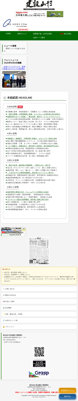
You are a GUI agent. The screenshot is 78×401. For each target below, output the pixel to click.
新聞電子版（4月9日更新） (43, 34)
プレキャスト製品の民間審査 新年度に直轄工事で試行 (28, 199)
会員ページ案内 (39, 37)
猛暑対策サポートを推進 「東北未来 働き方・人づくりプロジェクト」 (34, 117)
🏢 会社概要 (7, 308)
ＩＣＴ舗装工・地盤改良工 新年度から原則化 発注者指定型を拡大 (33, 146)
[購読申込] (67, 396)
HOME (8, 33)
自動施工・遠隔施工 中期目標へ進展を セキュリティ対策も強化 (32, 138)
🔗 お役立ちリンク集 (10, 320)
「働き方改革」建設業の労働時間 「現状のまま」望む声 (28, 165)
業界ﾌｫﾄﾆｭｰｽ (22, 34)
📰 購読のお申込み (9, 295)
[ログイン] (67, 390)
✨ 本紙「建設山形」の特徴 (12, 314)
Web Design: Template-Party (39, 397)
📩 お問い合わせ (9, 289)
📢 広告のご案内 (9, 301)
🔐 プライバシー (9, 327)
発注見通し (66, 34)
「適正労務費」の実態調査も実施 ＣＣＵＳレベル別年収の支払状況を (33, 114)
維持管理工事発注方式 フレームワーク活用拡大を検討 (28, 192)
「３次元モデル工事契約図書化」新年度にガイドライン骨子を (30, 173)
